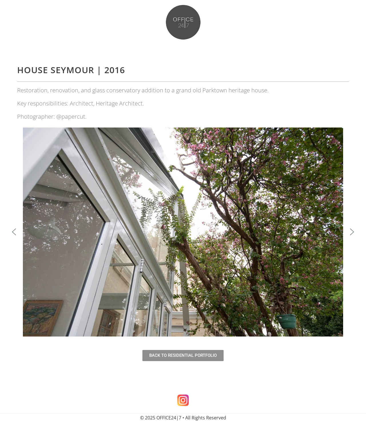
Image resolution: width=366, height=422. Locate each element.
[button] (14, 231)
